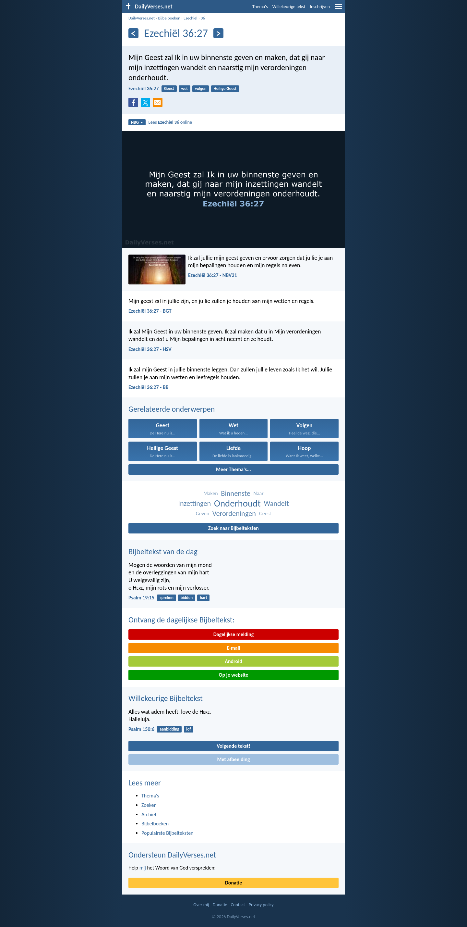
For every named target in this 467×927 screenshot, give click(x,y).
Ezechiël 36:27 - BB (148, 387)
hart (203, 597)
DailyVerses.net (141, 18)
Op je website (233, 675)
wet (184, 88)
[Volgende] (218, 33)
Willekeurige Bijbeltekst (165, 698)
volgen (201, 88)
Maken (210, 493)
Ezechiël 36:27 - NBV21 (212, 275)
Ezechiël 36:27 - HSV (150, 349)
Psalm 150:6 (141, 729)
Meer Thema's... (233, 469)
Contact (238, 905)
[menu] (338, 9)
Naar (259, 493)
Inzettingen (194, 503)
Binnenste (235, 493)
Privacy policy (261, 905)
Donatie (233, 883)
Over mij (201, 905)
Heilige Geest (225, 88)
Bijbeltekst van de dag (163, 551)
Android (233, 661)
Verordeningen (234, 513)
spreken (167, 597)
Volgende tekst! (233, 746)
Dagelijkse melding (233, 634)
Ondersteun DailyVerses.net (172, 854)
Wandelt (276, 503)
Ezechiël (190, 18)
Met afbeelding (233, 759)
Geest (169, 88)
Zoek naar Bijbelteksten (233, 528)
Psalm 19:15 (141, 598)
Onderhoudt (237, 503)
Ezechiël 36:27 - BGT (150, 311)
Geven (202, 513)
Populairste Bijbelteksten (167, 833)
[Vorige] (133, 33)
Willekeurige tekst (288, 6)
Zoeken (149, 805)
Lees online (170, 122)
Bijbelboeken (169, 18)
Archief (148, 814)
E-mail (233, 648)
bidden (187, 597)
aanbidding (169, 729)
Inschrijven (320, 6)
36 (203, 18)
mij (142, 868)
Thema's (260, 6)
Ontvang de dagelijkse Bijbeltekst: (181, 619)
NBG (137, 122)
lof (188, 729)
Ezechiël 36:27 (143, 88)
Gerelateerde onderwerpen (171, 409)
